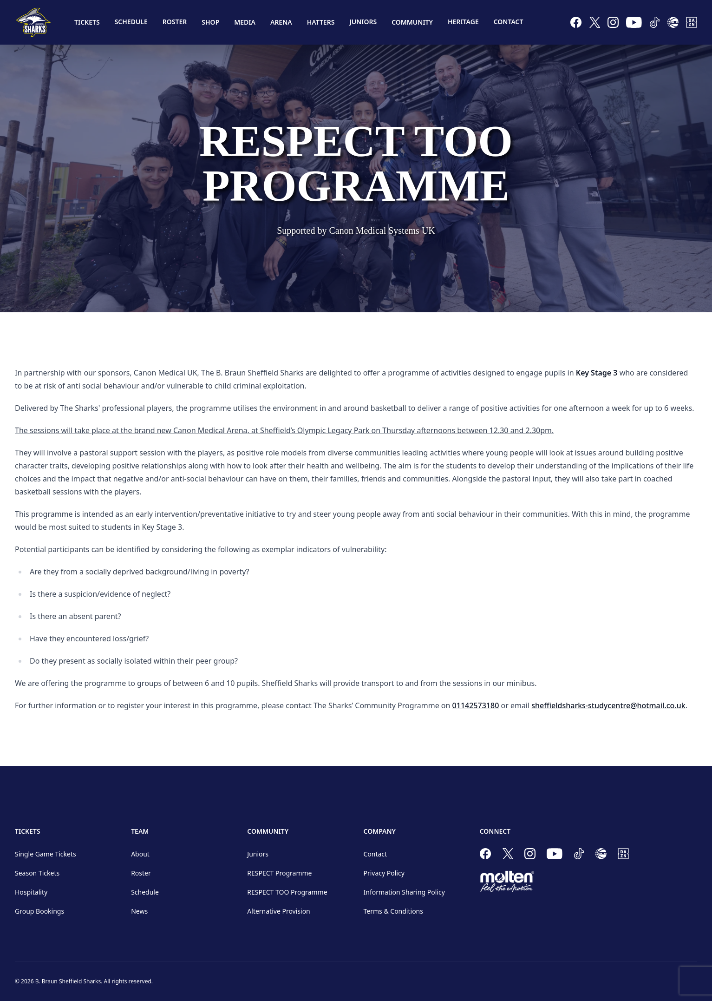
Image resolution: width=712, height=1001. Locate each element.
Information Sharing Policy (403, 892)
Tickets (87, 22)
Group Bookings (39, 911)
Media (244, 22)
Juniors (363, 21)
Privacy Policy (383, 873)
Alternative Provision (278, 911)
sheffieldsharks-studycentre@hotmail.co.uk (608, 705)
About (140, 854)
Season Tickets (37, 873)
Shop (210, 22)
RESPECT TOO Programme (287, 892)
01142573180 (475, 705)
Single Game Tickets (45, 854)
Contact (508, 21)
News (139, 911)
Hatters (321, 22)
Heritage (463, 21)
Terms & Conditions (393, 911)
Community (412, 22)
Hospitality (31, 892)
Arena (281, 22)
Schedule (131, 21)
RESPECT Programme (279, 873)
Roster (175, 21)
